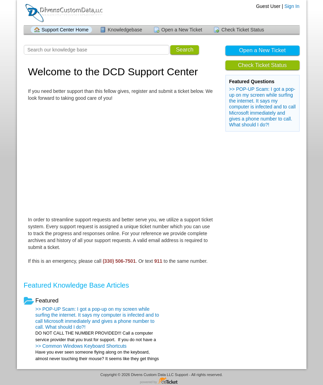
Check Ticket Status (242, 29)
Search (184, 49)
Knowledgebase (125, 29)
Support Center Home (65, 29)
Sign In (292, 6)
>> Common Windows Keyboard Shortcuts (81, 346)
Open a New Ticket (181, 29)
